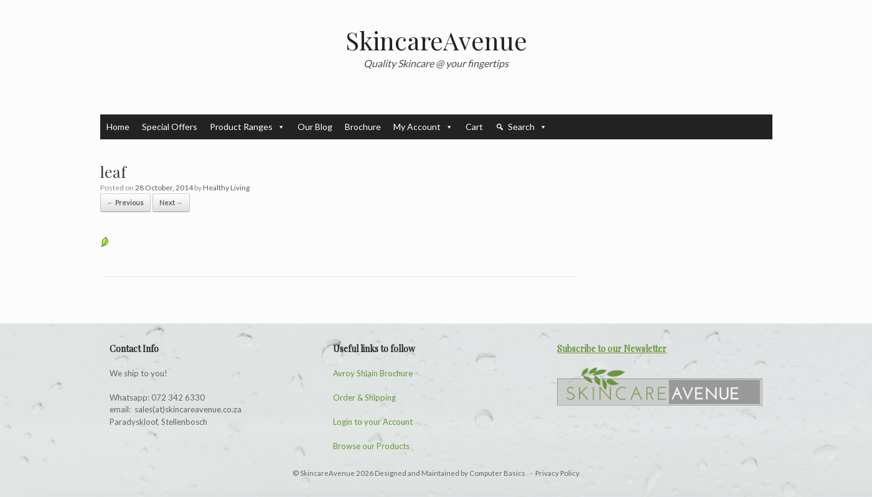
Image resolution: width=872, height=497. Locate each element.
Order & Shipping (364, 397)
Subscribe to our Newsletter (612, 349)
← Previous (125, 202)
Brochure (363, 126)
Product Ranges (247, 126)
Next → (171, 202)
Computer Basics (498, 473)
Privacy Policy (557, 473)
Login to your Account (373, 422)
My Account (423, 126)
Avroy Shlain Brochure (373, 373)
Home (117, 126)
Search (527, 126)
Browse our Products (371, 446)
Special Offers (169, 126)
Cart (474, 126)
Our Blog (315, 126)
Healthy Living (226, 187)
